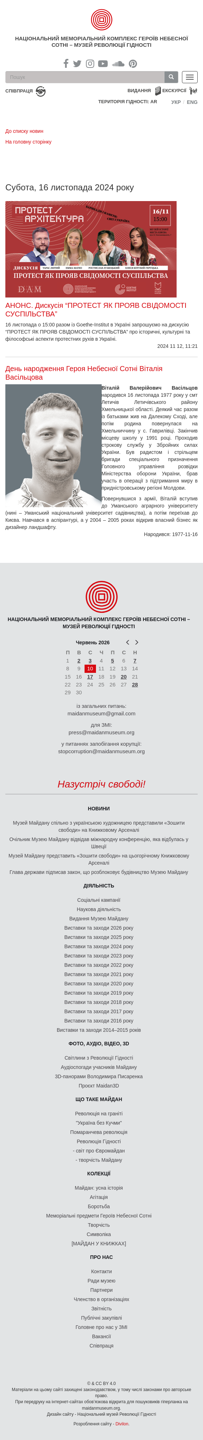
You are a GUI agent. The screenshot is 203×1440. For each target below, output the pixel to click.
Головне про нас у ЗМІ (101, 1327)
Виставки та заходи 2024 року (98, 946)
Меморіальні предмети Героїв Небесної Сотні (99, 1216)
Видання (139, 90)
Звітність (101, 1308)
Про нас (101, 1257)
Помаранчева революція (98, 1132)
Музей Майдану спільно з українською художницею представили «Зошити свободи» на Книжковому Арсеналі (98, 826)
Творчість (99, 1225)
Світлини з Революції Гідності (99, 1058)
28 (135, 684)
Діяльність (98, 886)
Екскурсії (174, 90)
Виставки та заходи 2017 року (98, 1011)
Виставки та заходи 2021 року (98, 974)
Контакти (101, 1271)
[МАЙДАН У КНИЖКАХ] (99, 1243)
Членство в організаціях (102, 1299)
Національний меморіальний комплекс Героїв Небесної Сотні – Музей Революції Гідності (101, 41)
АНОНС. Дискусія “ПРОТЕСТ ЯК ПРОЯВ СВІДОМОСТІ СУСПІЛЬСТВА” (96, 309)
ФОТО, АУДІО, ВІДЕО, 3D (98, 1043)
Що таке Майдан (99, 1099)
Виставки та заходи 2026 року (98, 928)
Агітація (99, 1197)
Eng (192, 102)
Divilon (122, 1423)
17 (90, 677)
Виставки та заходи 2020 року (98, 983)
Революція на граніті (99, 1113)
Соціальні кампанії (99, 900)
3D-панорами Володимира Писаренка (99, 1076)
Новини (99, 808)
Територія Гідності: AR (127, 101)
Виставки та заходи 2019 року (98, 993)
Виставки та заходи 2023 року (98, 956)
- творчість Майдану (99, 1160)
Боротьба (99, 1206)
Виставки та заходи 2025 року (98, 937)
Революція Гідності (99, 1141)
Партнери (101, 1290)
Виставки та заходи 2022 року (98, 965)
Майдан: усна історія (99, 1188)
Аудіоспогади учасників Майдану (99, 1067)
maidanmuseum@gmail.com (101, 713)
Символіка (99, 1234)
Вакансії (101, 1336)
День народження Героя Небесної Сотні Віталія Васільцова (84, 373)
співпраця (19, 91)
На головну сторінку (28, 142)
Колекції (99, 1173)
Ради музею (102, 1281)
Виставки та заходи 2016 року (98, 1021)
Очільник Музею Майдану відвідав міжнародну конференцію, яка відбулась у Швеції (98, 842)
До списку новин (24, 131)
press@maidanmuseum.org (101, 732)
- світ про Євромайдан (99, 1151)
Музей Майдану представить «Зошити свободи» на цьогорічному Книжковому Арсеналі (99, 859)
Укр (176, 102)
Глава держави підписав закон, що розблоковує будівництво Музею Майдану (99, 872)
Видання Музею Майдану (98, 918)
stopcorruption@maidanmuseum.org (101, 751)
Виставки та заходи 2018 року (98, 1002)
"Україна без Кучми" (99, 1123)
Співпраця (101, 1346)
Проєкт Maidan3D (98, 1086)
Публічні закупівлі (101, 1318)
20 (124, 677)
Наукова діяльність (99, 909)
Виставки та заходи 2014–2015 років (99, 1030)
